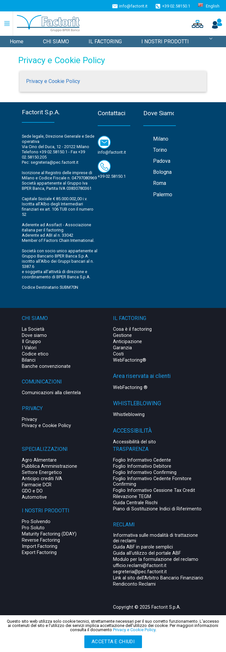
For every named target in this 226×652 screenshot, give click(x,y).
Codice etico (35, 354)
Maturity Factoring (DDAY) (49, 534)
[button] (196, 23)
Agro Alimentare (39, 460)
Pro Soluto (33, 528)
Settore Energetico (42, 472)
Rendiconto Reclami (134, 584)
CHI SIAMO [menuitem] (56, 41)
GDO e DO (32, 491)
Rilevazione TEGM (132, 496)
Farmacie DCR (36, 485)
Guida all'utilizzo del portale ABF (147, 553)
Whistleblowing (129, 414)
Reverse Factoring (41, 540)
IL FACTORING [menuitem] (105, 41)
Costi (118, 354)
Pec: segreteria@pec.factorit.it (50, 162)
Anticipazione (127, 341)
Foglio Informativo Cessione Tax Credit (154, 490)
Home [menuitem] (16, 41)
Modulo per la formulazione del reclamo (155, 559)
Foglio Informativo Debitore (142, 466)
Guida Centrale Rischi (135, 503)
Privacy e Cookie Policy (53, 81)
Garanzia (122, 348)
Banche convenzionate (46, 366)
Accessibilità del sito (134, 442)
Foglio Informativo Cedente (142, 460)
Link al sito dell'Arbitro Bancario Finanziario (158, 578)
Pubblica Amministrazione (49, 466)
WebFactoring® (129, 360)
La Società (33, 329)
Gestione (122, 335)
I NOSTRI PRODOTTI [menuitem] (165, 41)
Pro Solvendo (36, 521)
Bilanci (28, 360)
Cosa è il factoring (132, 329)
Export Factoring (39, 552)
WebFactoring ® (130, 387)
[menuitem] (211, 41)
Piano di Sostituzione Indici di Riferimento (157, 509)
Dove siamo (34, 335)
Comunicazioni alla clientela (51, 392)
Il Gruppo (31, 341)
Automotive (34, 497)
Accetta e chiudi (113, 642)
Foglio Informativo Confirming (145, 472)
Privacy (29, 419)
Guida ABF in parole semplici (143, 547)
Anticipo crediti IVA (42, 478)
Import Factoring (39, 546)
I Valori (29, 348)
